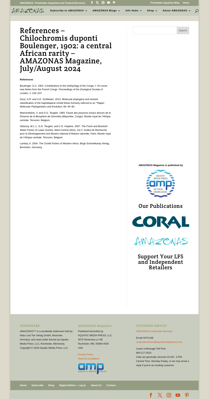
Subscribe (37, 385)
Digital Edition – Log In (72, 385)
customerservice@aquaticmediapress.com (159, 342)
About (175, 10)
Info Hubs (132, 10)
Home (186, 3)
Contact (110, 385)
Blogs (104, 10)
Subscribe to (67, 10)
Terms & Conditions (88, 358)
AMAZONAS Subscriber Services (154, 331)
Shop (150, 10)
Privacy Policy (85, 354)
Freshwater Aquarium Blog (164, 3)
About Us (96, 385)
